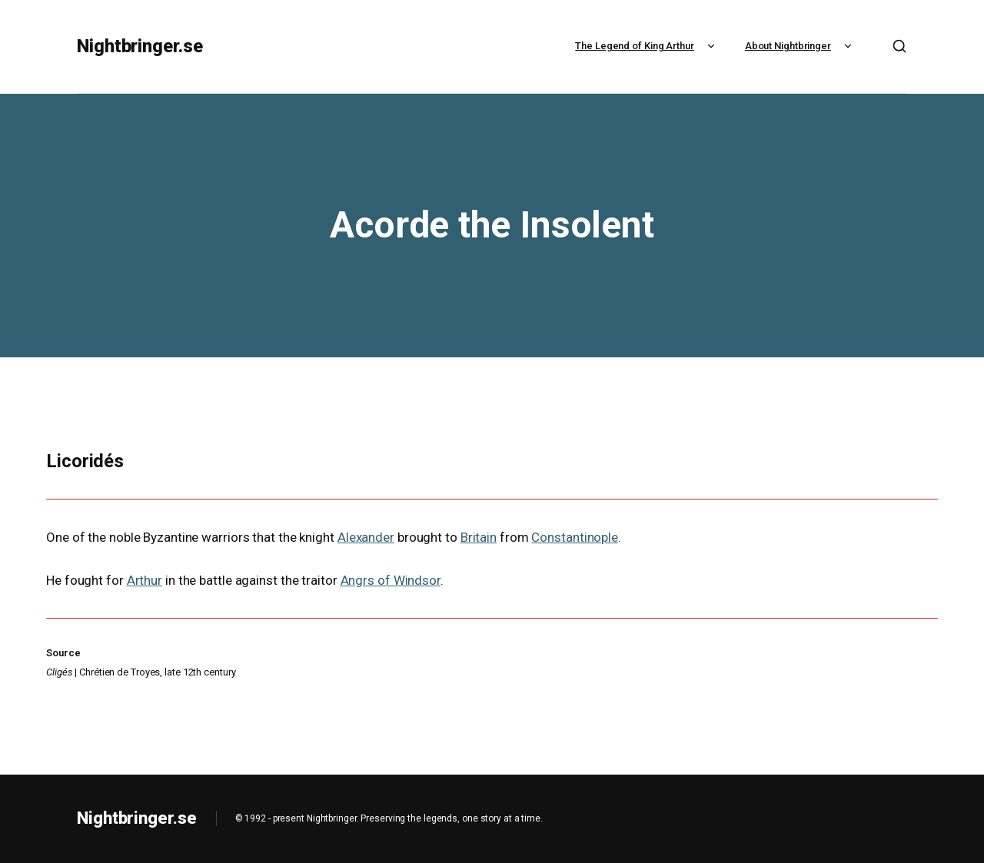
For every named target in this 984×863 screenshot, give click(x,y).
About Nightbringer (800, 45)
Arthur (144, 580)
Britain (478, 537)
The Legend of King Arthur (647, 45)
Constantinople (574, 537)
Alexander (365, 537)
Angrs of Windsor (390, 580)
